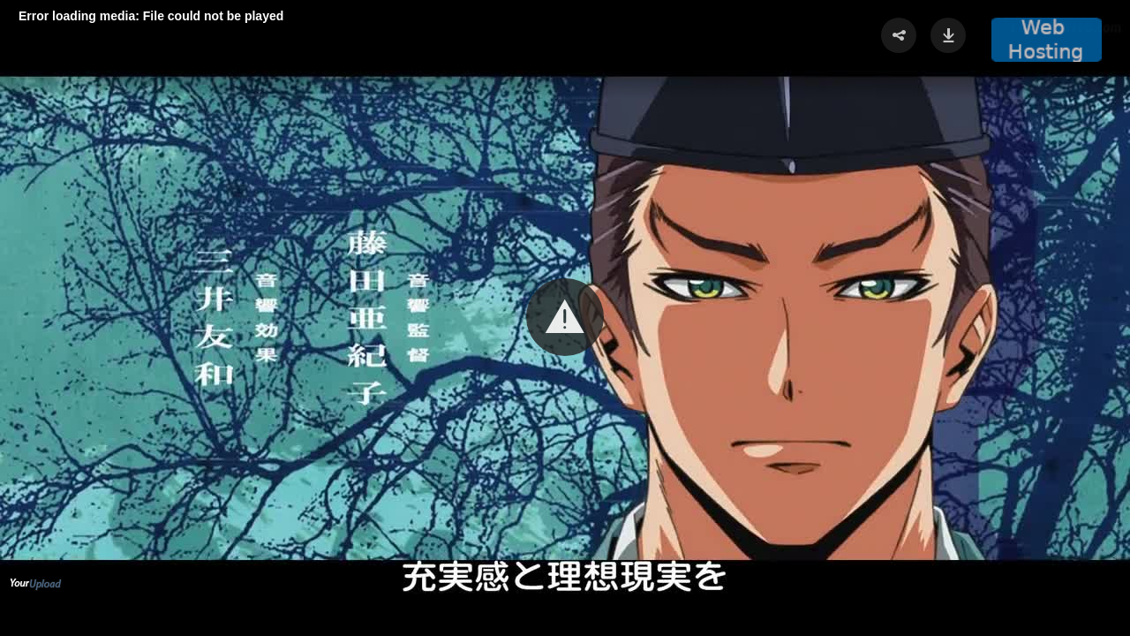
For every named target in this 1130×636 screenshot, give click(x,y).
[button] (565, 317)
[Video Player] (565, 318)
